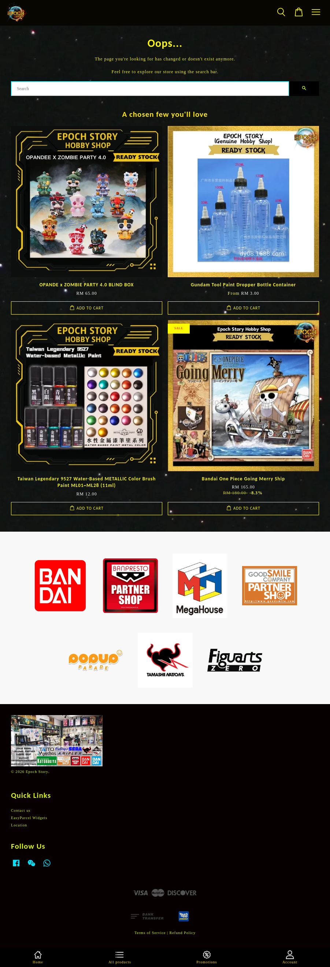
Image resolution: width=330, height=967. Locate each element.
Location (19, 825)
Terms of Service (150, 933)
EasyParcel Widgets (29, 818)
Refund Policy (183, 933)
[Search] (150, 88)
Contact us (20, 810)
